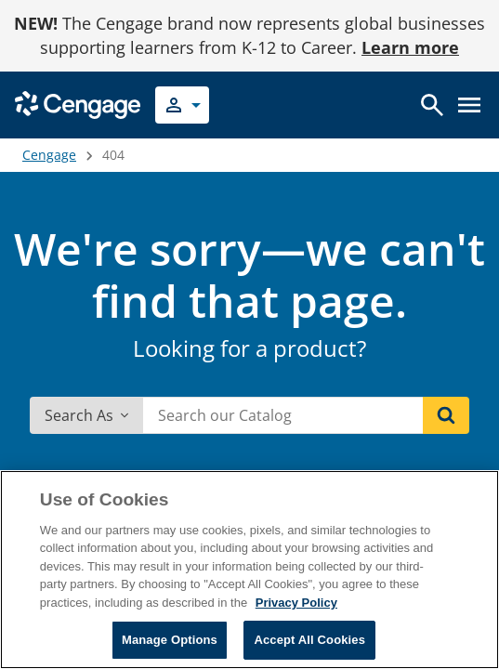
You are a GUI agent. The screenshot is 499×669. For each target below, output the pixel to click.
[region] (249, 569)
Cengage (49, 155)
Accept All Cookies (309, 640)
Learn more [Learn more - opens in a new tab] (410, 47)
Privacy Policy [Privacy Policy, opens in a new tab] (296, 603)
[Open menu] (469, 105)
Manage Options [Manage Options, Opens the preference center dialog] (169, 640)
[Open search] (432, 105)
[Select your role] (182, 105)
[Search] (446, 415)
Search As (86, 415)
